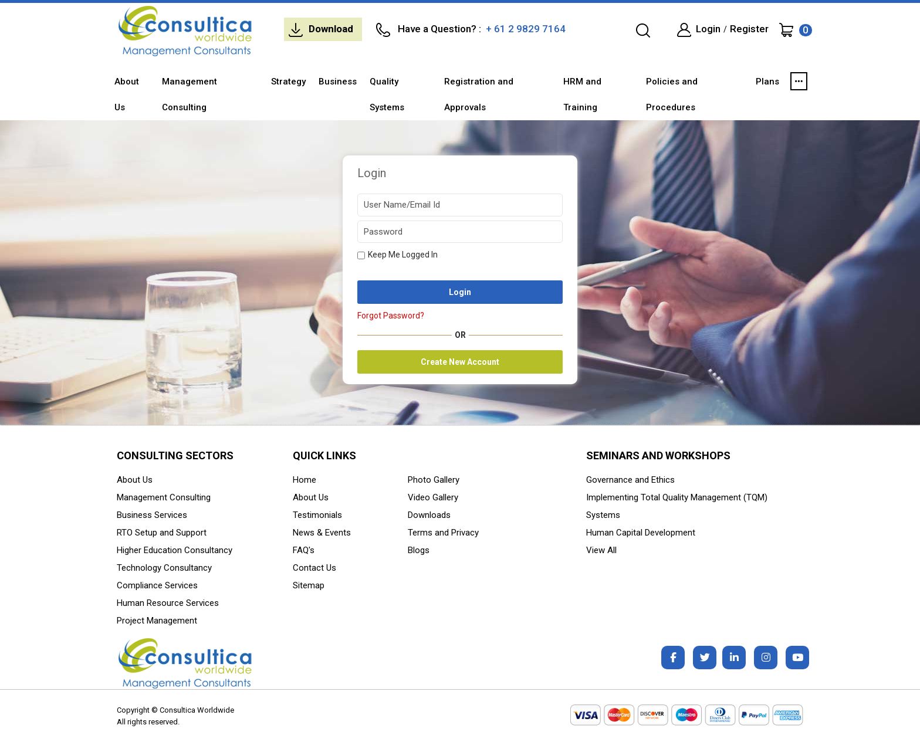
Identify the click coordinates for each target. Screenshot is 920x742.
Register (749, 29)
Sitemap (308, 585)
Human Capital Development (640, 532)
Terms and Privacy (443, 532)
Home (304, 480)
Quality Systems (387, 94)
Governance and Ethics (630, 480)
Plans (767, 81)
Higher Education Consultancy (174, 550)
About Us (126, 94)
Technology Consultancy (164, 568)
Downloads (429, 515)
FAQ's (303, 550)
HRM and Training (582, 94)
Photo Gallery (433, 480)
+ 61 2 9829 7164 (524, 29)
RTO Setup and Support (162, 532)
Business (338, 81)
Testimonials (317, 515)
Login (708, 29)
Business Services (152, 515)
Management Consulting (189, 94)
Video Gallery (433, 497)
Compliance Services (157, 585)
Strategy (288, 81)
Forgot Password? (390, 315)
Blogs (418, 550)
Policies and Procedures (672, 94)
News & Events (322, 532)
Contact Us (314, 568)
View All (601, 550)
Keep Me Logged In (397, 254)
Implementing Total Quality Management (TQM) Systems (676, 506)
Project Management (157, 620)
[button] (799, 81)
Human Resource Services (168, 603)
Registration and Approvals (478, 94)
